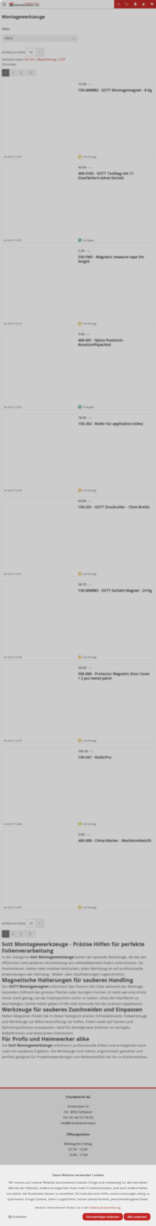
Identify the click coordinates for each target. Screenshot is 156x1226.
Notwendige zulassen (102, 1217)
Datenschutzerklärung (105, 1207)
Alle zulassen (137, 1217)
